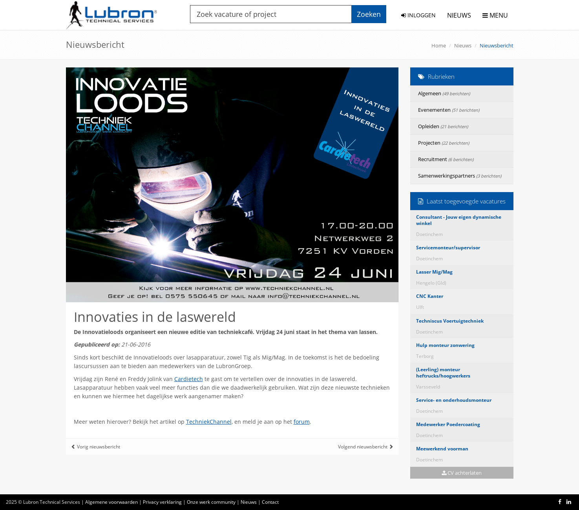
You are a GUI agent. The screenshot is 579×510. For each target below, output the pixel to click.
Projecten (443, 142)
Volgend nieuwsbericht (365, 446)
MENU (495, 15)
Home (438, 45)
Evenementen (448, 109)
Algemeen (444, 93)
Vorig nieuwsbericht (95, 446)
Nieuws (462, 45)
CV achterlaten (462, 472)
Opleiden (443, 126)
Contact (270, 502)
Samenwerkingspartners (459, 175)
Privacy (162, 502)
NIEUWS (459, 15)
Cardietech (188, 379)
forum (302, 421)
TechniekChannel (209, 421)
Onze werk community (211, 502)
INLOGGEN (418, 15)
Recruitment (445, 159)
